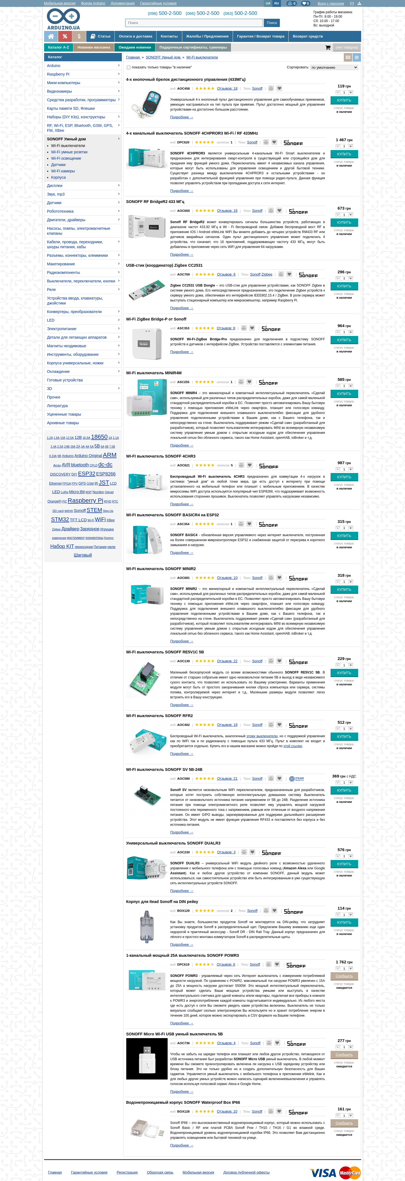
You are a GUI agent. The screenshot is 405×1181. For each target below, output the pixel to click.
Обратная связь (160, 1172)
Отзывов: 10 (227, 578)
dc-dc (105, 464)
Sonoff (80, 510)
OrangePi (54, 501)
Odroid (109, 492)
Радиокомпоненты (63, 272)
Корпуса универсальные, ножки (75, 363)
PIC (64, 501)
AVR (66, 465)
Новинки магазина (93, 47)
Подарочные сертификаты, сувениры (193, 47)
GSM (90, 483)
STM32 (60, 519)
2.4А (54, 446)
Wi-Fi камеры (63, 171)
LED (51, 320)
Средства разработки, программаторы (81, 100)
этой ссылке (292, 746)
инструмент (76, 538)
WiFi (100, 519)
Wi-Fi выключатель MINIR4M (154, 373)
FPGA (66, 483)
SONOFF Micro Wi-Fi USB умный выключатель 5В (174, 1034)
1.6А (57, 437)
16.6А (86, 437)
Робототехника (60, 211)
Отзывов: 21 (227, 778)
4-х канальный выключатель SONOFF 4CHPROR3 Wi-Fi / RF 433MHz (192, 133)
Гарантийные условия (158, 3)
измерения (59, 537)
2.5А (60, 446)
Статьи (100, 36)
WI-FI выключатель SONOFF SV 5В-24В (164, 769)
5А (91, 446)
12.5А (70, 437)
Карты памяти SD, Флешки (71, 108)
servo (69, 511)
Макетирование (61, 264)
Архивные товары (63, 423)
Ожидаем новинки (135, 47)
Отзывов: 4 (226, 1043)
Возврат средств (308, 36)
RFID (107, 501)
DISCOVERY (60, 474)
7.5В (112, 446)
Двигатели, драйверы (66, 220)
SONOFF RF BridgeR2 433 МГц (155, 201)
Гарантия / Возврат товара (260, 36)
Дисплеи (55, 185)
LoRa (64, 492)
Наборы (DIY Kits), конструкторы (76, 117)
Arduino (53, 65)
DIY (74, 474)
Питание (100, 547)
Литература (57, 406)
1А (110, 437)
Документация (123, 3)
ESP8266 (106, 474)
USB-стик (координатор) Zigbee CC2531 (164, 265)
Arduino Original (88, 455)
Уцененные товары (64, 414)
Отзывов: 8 (226, 328)
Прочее (53, 397)
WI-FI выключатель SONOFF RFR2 (159, 716)
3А (83, 446)
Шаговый (83, 555)
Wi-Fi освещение (66, 158)
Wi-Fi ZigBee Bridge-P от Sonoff (156, 319)
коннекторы (94, 538)
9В (59, 456)
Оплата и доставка (135, 36)
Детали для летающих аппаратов (77, 337)
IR (96, 483)
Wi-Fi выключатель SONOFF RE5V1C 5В (165, 652)
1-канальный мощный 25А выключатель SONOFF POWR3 (182, 955)
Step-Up (108, 510)
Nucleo (98, 492)
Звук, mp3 (56, 194)
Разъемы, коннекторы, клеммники (77, 255)
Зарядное (90, 529)
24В (66, 446)
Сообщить (344, 976)
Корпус (109, 537)
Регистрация (127, 1172)
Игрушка (107, 529)
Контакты (169, 36)
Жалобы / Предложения (207, 36)
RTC (115, 501)
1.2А (50, 437)
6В (107, 446)
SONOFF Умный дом (66, 139)
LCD (113, 483)
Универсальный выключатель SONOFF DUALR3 (173, 843)
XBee (110, 520)
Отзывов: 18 (227, 88)
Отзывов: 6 (226, 274)
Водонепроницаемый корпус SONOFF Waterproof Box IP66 (183, 1102)
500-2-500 (164, 13)
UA (268, 3)
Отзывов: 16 (227, 211)
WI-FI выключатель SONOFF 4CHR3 (160, 456)
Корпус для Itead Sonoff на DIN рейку (162, 901)
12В (78, 437)
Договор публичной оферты (246, 1172)
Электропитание (62, 329)
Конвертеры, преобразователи (74, 311)
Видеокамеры (59, 91)
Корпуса (58, 177)
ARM (110, 454)
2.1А (116, 437)
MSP (88, 492)
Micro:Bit (77, 492)
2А (78, 446)
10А (62, 437)
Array (57, 465)
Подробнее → (182, 117)
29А (72, 446)
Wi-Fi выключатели (68, 145)
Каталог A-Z (58, 47)
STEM (94, 510)
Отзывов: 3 (226, 852)
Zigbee (56, 529)
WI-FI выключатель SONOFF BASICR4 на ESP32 (172, 515)
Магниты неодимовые (66, 346)
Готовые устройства (65, 380)
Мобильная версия (60, 3)
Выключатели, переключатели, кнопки (81, 281)
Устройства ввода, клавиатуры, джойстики (75, 300)
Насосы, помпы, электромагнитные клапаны (78, 231)
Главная (55, 1172)
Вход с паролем (331, 3)
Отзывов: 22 (227, 661)
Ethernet (55, 483)
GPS (82, 483)
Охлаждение (58, 371)
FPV (75, 483)
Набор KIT (62, 546)
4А (87, 446)
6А (102, 446)
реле (112, 547)
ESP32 (86, 474)
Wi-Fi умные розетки (69, 152)
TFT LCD (78, 519)
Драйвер (70, 528)
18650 (99, 436)
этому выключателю (262, 736)
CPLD (94, 465)
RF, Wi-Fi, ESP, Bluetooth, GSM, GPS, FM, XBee (80, 128)
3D (49, 388)
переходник (84, 547)
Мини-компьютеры (63, 83)
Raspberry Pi (58, 74)
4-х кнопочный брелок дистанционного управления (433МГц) (186, 79)
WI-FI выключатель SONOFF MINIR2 (161, 569)
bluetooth (80, 465)
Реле (51, 289)
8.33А (53, 456)
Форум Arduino (93, 3)
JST (104, 482)
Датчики (58, 164)
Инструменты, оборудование (73, 354)
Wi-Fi (91, 520)
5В (97, 446)
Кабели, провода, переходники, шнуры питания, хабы (75, 244)
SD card (58, 510)
